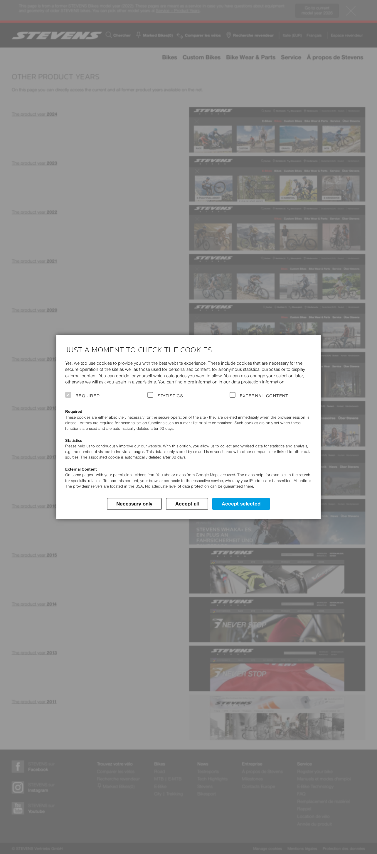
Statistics (171, 395)
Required (87, 395)
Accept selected (241, 504)
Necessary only (134, 504)
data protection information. (258, 381)
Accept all (187, 504)
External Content (264, 395)
